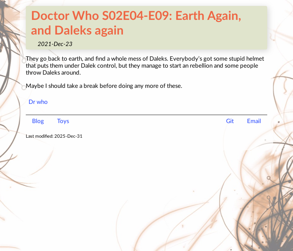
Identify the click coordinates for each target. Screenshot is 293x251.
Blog (38, 121)
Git (230, 121)
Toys (63, 121)
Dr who (38, 102)
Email (254, 121)
